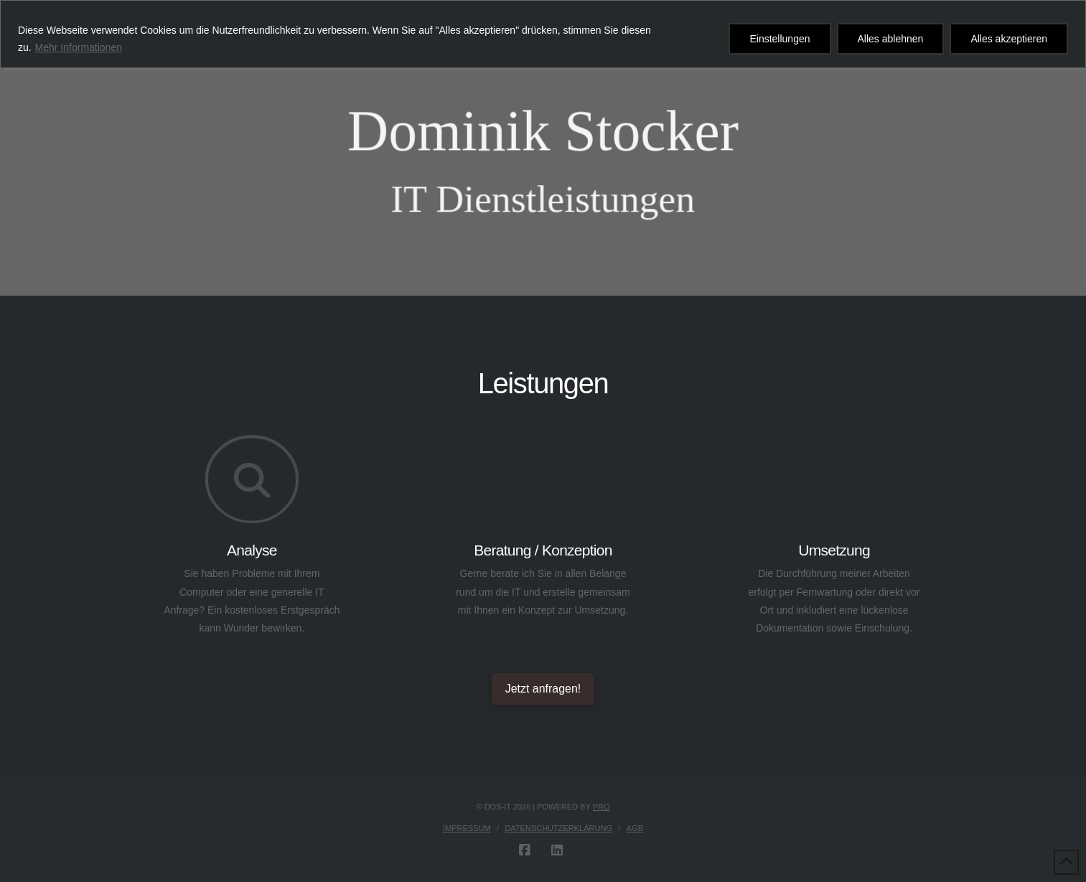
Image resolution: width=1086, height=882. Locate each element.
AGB (635, 828)
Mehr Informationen (78, 47)
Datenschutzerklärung (558, 828)
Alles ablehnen (891, 38)
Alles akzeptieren (1008, 38)
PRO (601, 806)
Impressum (467, 828)
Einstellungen (779, 38)
